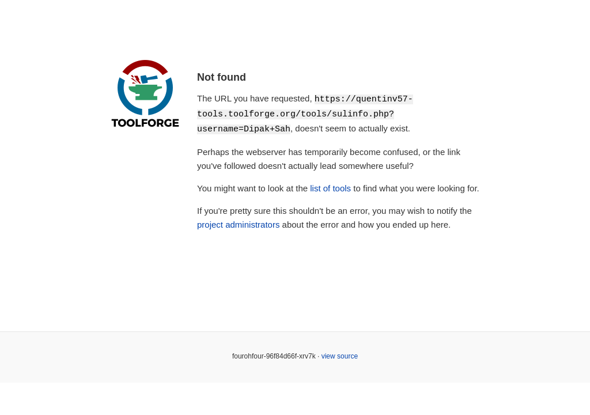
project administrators (238, 223)
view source (340, 354)
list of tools (330, 186)
